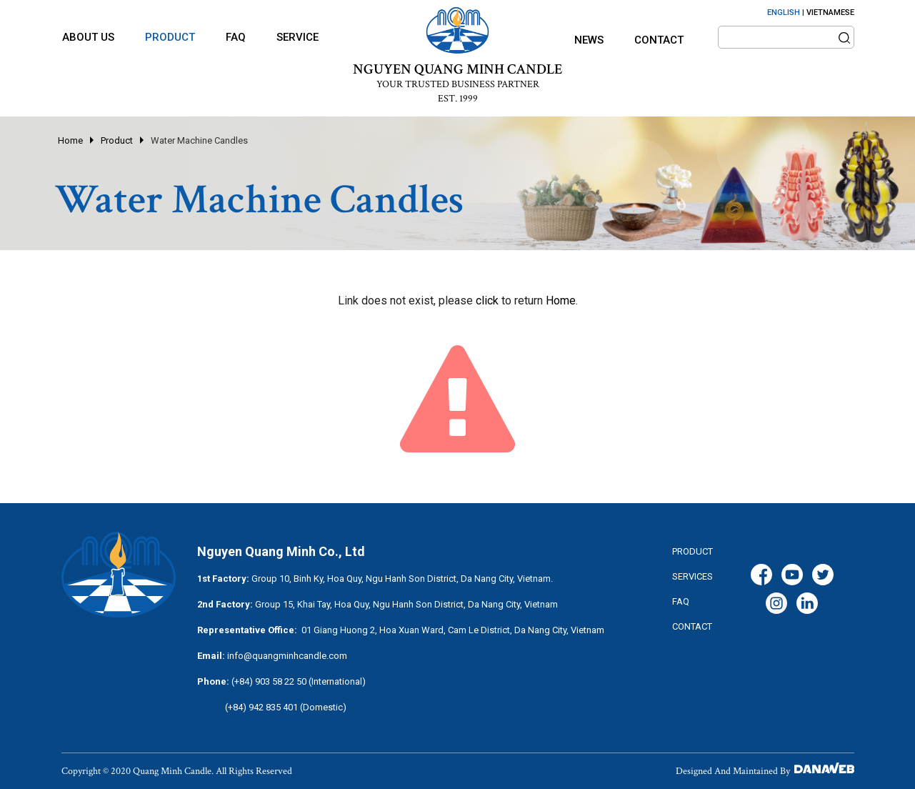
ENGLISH (783, 12)
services (692, 576)
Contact (659, 40)
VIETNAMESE (830, 12)
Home (70, 140)
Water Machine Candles (199, 140)
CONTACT (692, 626)
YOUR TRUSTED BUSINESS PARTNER (457, 84)
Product (117, 140)
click (487, 300)
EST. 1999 (458, 98)
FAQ (680, 601)
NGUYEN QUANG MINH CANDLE (457, 69)
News (589, 40)
